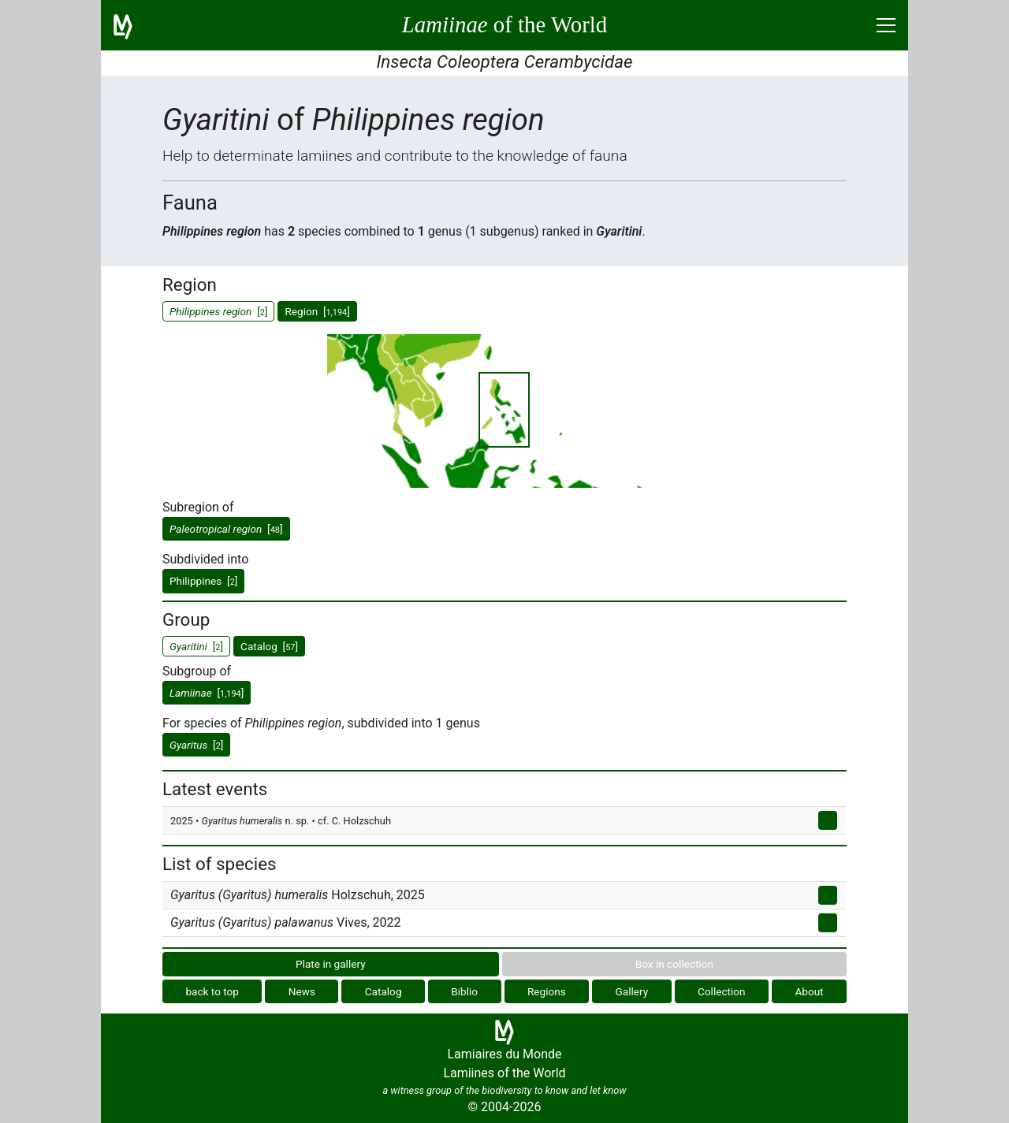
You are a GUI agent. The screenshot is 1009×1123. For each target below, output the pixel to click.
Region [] (317, 311)
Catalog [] (269, 646)
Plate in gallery (331, 964)
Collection (722, 991)
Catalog (383, 991)
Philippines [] (203, 581)
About (809, 991)
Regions (546, 991)
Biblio (464, 991)
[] (226, 528)
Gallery (632, 991)
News (302, 991)
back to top (212, 991)
